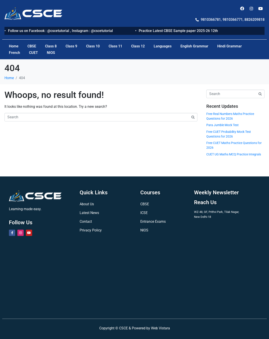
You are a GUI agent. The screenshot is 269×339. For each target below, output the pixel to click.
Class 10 (93, 46)
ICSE (144, 213)
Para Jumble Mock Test (222, 125)
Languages (163, 46)
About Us (87, 204)
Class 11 (115, 46)
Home (14, 46)
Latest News (89, 213)
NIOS (51, 53)
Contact (86, 221)
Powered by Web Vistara (151, 328)
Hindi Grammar (229, 46)
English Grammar (194, 46)
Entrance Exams (153, 221)
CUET (33, 53)
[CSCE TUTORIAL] (134, 276)
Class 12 (138, 46)
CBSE (31, 46)
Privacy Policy (91, 230)
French (14, 53)
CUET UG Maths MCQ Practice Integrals (233, 154)
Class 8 (51, 46)
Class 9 (71, 46)
